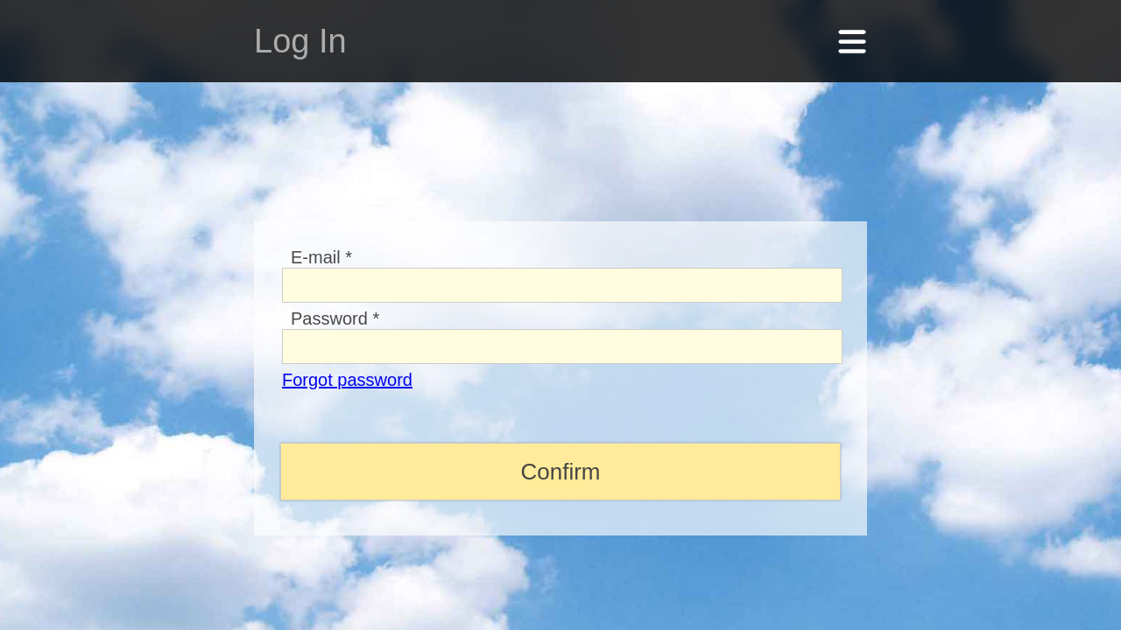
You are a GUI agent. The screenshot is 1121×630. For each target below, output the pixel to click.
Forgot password (347, 358)
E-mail (321, 235)
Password (335, 296)
